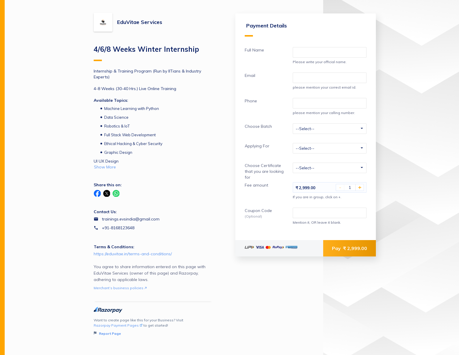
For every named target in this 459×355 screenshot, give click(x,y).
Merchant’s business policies (120, 288)
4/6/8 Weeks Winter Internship (146, 53)
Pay (349, 248)
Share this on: (108, 184)
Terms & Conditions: (114, 246)
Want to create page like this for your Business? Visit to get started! (153, 327)
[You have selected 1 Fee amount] (350, 187)
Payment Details (266, 29)
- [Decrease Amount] (340, 187)
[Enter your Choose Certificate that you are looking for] (329, 168)
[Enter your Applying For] (329, 148)
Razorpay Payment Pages (118, 325)
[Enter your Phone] (329, 103)
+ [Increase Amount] (360, 187)
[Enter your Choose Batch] (329, 128)
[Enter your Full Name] (329, 52)
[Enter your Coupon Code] (329, 213)
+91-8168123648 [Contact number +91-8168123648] (118, 227)
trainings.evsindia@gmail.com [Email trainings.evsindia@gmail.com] (131, 219)
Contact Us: (105, 211)
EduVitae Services (139, 22)
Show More (105, 167)
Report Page (107, 333)
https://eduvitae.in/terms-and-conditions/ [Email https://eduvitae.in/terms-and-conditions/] (133, 253)
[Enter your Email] (329, 78)
